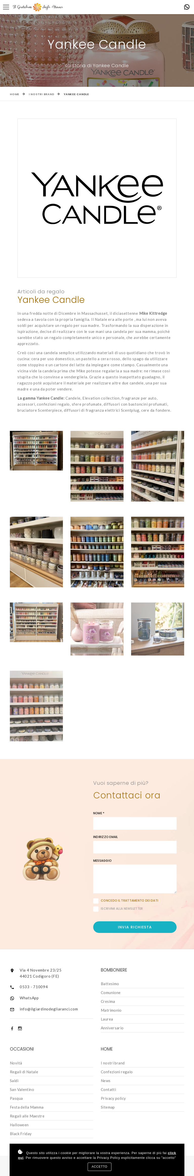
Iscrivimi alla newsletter (118, 908)
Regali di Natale (24, 1071)
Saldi (14, 1080)
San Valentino (22, 1089)
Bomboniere (114, 970)
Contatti (108, 1089)
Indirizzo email (105, 837)
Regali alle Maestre (27, 1116)
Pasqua (16, 1098)
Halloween (19, 1124)
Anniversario (112, 1028)
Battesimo (110, 983)
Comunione (110, 992)
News (106, 1080)
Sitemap (108, 1107)
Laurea (107, 1019)
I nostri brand (41, 94)
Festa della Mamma (26, 1107)
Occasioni (22, 1049)
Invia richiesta (135, 927)
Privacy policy (113, 1098)
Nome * (98, 813)
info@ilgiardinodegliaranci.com (49, 1009)
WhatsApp (29, 998)
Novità (16, 1063)
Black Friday (21, 1133)
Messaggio (102, 860)
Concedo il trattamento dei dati (129, 900)
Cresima (108, 1001)
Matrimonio (111, 1010)
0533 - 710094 (34, 986)
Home (14, 94)
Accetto (99, 1166)
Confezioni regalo (117, 1071)
